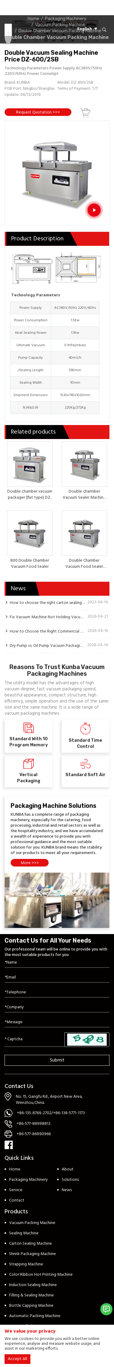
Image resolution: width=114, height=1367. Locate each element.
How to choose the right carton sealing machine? (47, 602)
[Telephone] (57, 993)
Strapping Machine (26, 1264)
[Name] (57, 963)
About (68, 1169)
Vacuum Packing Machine (32, 1222)
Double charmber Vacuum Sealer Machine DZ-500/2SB (84, 497)
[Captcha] (35, 1039)
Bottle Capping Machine (31, 1305)
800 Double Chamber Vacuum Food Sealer (29, 563)
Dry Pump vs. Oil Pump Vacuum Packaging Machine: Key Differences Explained (47, 645)
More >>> (30, 863)
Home (14, 1169)
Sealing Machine (24, 1233)
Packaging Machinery (28, 1179)
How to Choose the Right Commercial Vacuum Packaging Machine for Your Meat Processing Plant (47, 631)
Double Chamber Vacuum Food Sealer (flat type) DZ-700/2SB (84, 566)
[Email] (57, 978)
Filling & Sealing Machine (31, 1295)
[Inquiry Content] (57, 1022)
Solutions (70, 1179)
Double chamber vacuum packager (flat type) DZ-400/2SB (29, 497)
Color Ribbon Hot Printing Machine (41, 1274)
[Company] (57, 1008)
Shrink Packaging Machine (32, 1253)
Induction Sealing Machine (33, 1285)
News (67, 1190)
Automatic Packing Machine (34, 1316)
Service (15, 1190)
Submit (57, 1060)
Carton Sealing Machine (30, 1243)
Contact (16, 1200)
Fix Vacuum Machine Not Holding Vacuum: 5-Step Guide (47, 617)
